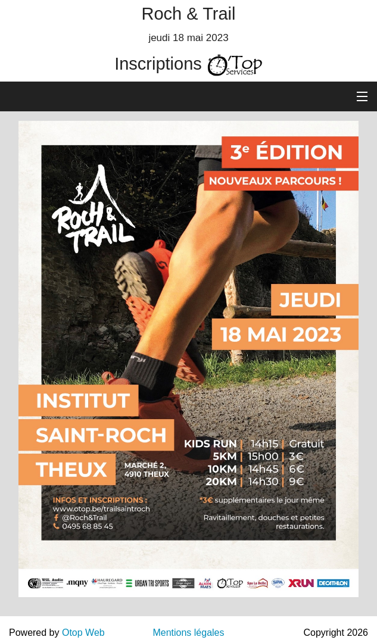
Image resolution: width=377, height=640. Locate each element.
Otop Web (83, 632)
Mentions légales (188, 632)
